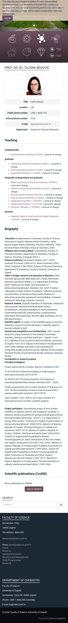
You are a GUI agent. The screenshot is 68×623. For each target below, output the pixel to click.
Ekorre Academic (58, 618)
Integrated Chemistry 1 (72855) (26, 173)
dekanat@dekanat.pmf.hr (14, 538)
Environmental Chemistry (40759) (27, 194)
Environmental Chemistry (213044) (27, 198)
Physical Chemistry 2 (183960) (25, 207)
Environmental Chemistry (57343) (27, 170)
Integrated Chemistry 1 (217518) (26, 204)
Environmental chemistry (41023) (27, 154)
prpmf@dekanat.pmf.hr (20, 545)
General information (11, 554)
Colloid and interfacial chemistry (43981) (30, 164)
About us (6, 551)
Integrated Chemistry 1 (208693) (26, 201)
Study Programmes (11, 560)
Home (5, 548)
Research (7, 563)
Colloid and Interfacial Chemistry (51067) (30, 188)
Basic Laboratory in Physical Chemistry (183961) (34, 182)
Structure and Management (15, 557)
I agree (7, 18)
